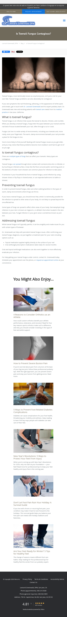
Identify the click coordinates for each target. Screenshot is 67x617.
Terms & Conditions (41, 579)
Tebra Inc (17, 579)
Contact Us (33, 582)
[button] (33, 11)
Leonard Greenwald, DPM (10, 43)
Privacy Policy (27, 579)
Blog (22, 43)
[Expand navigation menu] (64, 20)
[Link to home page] (25, 20)
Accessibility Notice (57, 579)
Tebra (42, 609)
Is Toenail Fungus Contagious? (35, 43)
